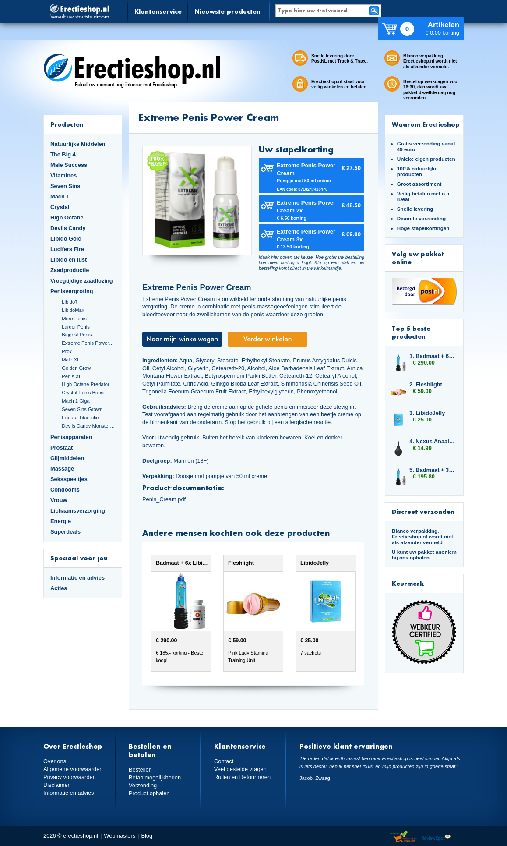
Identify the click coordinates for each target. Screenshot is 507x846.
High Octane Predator (85, 384)
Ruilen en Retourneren (242, 777)
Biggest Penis (77, 334)
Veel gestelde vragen (240, 769)
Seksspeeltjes (69, 479)
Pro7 (67, 351)
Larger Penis (76, 326)
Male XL (71, 359)
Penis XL (71, 376)
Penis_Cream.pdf (164, 499)
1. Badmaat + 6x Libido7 (432, 356)
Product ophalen (149, 793)
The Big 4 (63, 154)
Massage (62, 468)
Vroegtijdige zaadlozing (81, 280)
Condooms (65, 489)
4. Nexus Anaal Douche (432, 441)
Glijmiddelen (67, 458)
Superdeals (65, 531)
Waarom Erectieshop (426, 124)
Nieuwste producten (227, 11)
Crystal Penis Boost (83, 392)
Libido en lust (68, 259)
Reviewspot (436, 837)
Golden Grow (76, 368)
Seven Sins (65, 186)
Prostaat (61, 447)
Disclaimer (56, 785)
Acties (58, 588)
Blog (146, 835)
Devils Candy (68, 228)
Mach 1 (60, 196)
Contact (223, 761)
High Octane (67, 217)
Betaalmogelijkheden (155, 777)
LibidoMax (73, 310)
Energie (60, 521)
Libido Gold (65, 238)
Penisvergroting (71, 291)
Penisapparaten (71, 437)
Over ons (54, 761)
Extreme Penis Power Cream (88, 343)
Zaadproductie (69, 270)
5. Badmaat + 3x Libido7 (432, 470)
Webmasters (119, 835)
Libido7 (69, 301)
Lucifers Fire (67, 249)
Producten (67, 124)
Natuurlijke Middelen (77, 144)
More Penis (74, 318)
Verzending (143, 785)
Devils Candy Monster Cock (88, 425)
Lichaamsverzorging (77, 510)
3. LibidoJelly (427, 413)
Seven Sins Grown (82, 409)
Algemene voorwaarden (73, 769)
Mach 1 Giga (76, 401)
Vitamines (63, 175)
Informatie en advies (77, 577)
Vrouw (58, 500)
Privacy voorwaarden (69, 777)
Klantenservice (158, 11)
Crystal (60, 207)
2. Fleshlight (425, 384)
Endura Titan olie (80, 417)
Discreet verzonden (423, 511)
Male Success (68, 165)
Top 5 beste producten (411, 332)
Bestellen (140, 769)
